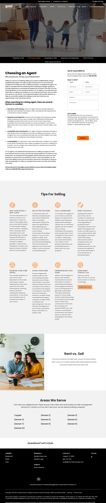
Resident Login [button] (38, 459)
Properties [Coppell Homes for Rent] (43, 7)
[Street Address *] (83, 97)
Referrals (72, 7)
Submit (84, 130)
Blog (78, 7)
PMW (64, 492)
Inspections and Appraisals (70, 58)
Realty (7, 459)
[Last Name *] (91, 87)
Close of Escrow (88, 58)
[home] (10, 6)
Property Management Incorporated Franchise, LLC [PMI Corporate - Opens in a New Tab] (59, 484)
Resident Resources (40, 456)
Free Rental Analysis (97, 7)
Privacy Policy (78, 492)
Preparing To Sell (18, 58)
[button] (91, 456)
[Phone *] (91, 92)
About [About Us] (84, 7)
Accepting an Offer (50, 58)
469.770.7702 (98, 2)
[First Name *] (75, 87)
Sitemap (69, 492)
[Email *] (75, 92)
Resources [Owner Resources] (61, 7)
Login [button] (7, 462)
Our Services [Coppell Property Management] (31, 7)
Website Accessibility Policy (87, 498)
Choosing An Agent (34, 58)
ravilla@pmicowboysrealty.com (73, 462)
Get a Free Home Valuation (52, 38)
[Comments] (83, 105)
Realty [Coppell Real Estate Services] (52, 7)
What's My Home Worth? (53, 62)
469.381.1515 (16, 169)
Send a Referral (39, 467)
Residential (9, 456)
